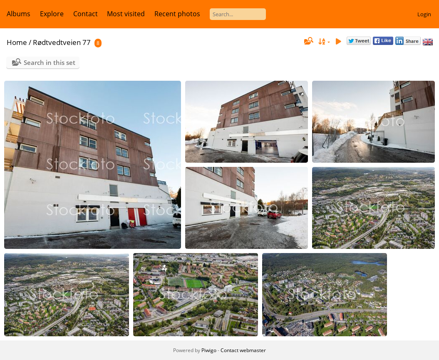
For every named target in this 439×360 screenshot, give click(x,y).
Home (17, 42)
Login (424, 14)
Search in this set (49, 62)
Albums (18, 13)
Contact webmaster (243, 350)
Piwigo (208, 350)
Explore (52, 13)
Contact (85, 13)
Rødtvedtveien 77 (62, 42)
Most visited (126, 13)
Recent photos (177, 13)
